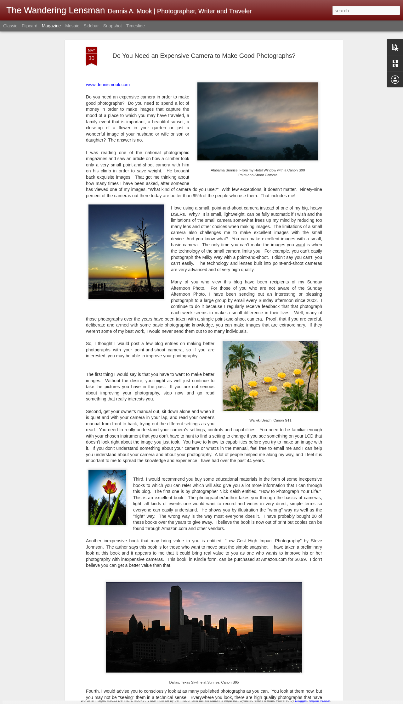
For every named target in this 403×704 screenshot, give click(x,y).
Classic (10, 25)
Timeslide (135, 25)
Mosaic (72, 25)
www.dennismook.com (108, 53)
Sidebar (91, 25)
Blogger (301, 700)
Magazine (51, 25)
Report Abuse (319, 700)
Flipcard (29, 25)
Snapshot (112, 25)
